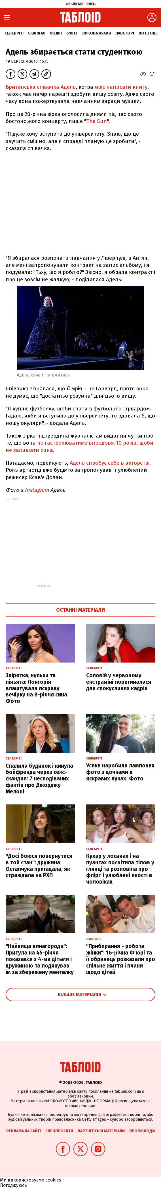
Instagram (37, 490)
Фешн (56, 33)
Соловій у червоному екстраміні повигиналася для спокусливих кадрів (118, 682)
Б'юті (71, 33)
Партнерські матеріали (101, 1131)
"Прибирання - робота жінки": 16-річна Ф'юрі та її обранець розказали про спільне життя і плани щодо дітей (120, 959)
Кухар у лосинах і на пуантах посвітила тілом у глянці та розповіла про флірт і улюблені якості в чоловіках (120, 869)
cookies (53, 1180)
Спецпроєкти (59, 1131)
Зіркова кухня (96, 33)
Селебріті (14, 33)
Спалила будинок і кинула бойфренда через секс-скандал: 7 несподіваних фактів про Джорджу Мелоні (39, 779)
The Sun (96, 121)
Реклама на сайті (23, 1131)
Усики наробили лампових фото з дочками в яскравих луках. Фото (120, 772)
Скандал (36, 33)
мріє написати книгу (121, 87)
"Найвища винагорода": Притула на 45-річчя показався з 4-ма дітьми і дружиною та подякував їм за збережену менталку (40, 959)
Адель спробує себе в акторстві (109, 463)
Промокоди (142, 1131)
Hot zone (148, 33)
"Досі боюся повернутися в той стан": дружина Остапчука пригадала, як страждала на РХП (39, 865)
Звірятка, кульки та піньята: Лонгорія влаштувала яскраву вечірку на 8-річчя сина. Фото (37, 688)
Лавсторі (124, 33)
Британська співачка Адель (41, 87)
